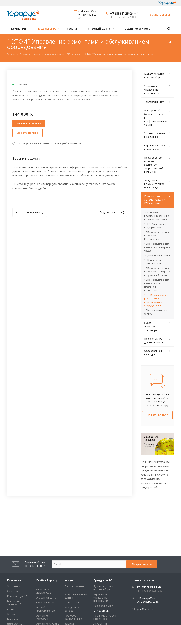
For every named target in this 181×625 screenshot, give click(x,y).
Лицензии (12, 591)
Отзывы (12, 614)
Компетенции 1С (17, 596)
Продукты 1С (48, 29)
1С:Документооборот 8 (157, 255)
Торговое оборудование (73, 617)
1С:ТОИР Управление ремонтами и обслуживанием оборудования (156, 300)
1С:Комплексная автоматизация (153, 261)
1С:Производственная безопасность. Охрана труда (157, 247)
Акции (10, 609)
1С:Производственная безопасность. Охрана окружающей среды (157, 271)
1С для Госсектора (136, 29)
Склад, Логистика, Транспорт (150, 326)
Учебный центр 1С (47, 581)
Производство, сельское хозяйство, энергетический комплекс (153, 164)
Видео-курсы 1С (45, 602)
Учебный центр (100, 29)
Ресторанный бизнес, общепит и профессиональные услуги (156, 117)
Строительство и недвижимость (154, 147)
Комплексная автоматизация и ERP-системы (154, 199)
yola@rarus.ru (145, 609)
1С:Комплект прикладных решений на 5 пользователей (156, 216)
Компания (20, 29)
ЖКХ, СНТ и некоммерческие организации (154, 184)
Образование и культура (153, 352)
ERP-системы (101, 610)
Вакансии (12, 619)
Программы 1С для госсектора (153, 340)
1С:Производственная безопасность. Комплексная (156, 235)
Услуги (73, 29)
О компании (14, 586)
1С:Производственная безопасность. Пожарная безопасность (156, 285)
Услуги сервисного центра (76, 596)
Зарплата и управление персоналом (151, 89)
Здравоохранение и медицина (155, 135)
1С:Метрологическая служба (155, 312)
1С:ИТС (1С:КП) (73, 602)
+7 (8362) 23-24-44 (124, 13)
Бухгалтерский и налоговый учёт (154, 75)
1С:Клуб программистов (45, 609)
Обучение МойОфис (42, 617)
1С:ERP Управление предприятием (155, 225)
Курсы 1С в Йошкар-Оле (43, 591)
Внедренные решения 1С (14, 602)
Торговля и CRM (154, 101)
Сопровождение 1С (74, 588)
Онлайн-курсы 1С (46, 597)
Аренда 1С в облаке (72, 609)
